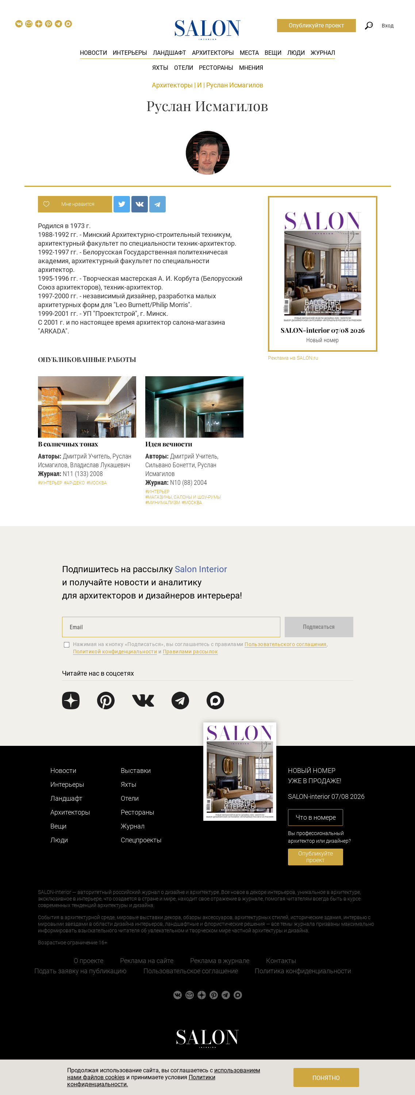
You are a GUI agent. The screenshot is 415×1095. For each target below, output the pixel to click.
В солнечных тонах (68, 443)
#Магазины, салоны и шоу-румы (183, 497)
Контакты (281, 960)
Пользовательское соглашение (190, 971)
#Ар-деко (74, 483)
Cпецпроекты (141, 840)
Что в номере (316, 817)
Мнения (251, 67)
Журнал (323, 52)
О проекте (88, 960)
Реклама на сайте (146, 960)
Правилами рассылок (190, 651)
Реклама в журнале (219, 960)
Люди (296, 52)
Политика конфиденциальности (303, 971)
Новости (93, 52)
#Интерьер (50, 483)
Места (249, 52)
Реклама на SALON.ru (293, 358)
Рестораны (216, 67)
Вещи (273, 52)
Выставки (136, 770)
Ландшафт (169, 52)
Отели (183, 67)
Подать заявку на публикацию (80, 971)
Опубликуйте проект (316, 25)
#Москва (97, 483)
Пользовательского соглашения (286, 644)
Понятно (326, 1078)
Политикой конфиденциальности (115, 651)
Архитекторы (213, 52)
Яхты (160, 67)
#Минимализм (162, 503)
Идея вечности (169, 443)
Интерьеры (130, 52)
